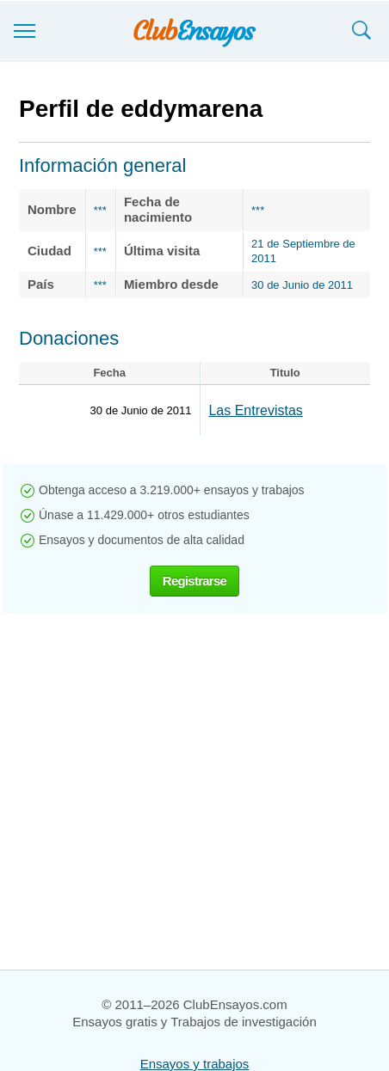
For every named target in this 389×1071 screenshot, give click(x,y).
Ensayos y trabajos (195, 1063)
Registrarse (194, 580)
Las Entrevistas (255, 410)
